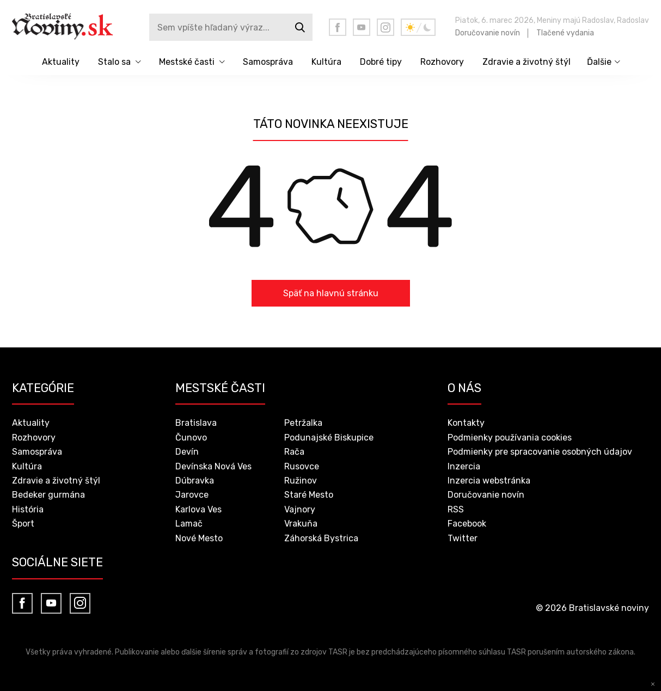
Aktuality (60, 62)
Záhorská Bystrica (321, 538)
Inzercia (464, 466)
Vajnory (299, 509)
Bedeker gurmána (48, 495)
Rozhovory (442, 62)
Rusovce (301, 466)
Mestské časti (187, 62)
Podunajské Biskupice (329, 437)
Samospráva (268, 62)
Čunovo (191, 437)
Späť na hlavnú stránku (330, 293)
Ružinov (300, 480)
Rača (294, 452)
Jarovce (192, 495)
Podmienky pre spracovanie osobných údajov (540, 452)
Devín (187, 452)
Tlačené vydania (565, 33)
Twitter (463, 538)
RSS (456, 509)
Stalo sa (114, 62)
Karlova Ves (198, 509)
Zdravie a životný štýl (526, 62)
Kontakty (466, 423)
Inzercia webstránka (489, 480)
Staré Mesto (308, 495)
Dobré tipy (381, 62)
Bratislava (196, 423)
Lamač (189, 523)
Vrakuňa (300, 523)
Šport (23, 523)
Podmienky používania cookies (510, 437)
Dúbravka (194, 480)
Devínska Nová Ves (213, 466)
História (28, 509)
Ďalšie (599, 62)
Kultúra (326, 62)
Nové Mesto (199, 538)
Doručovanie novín (487, 33)
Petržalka (303, 423)
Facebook (467, 523)
